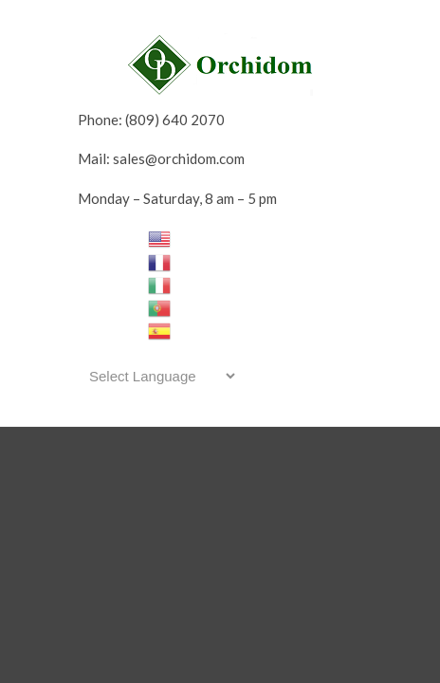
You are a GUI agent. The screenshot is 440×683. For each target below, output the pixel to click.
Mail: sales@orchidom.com (161, 158)
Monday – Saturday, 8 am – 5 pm (177, 198)
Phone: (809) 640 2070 (151, 119)
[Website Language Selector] (159, 376)
